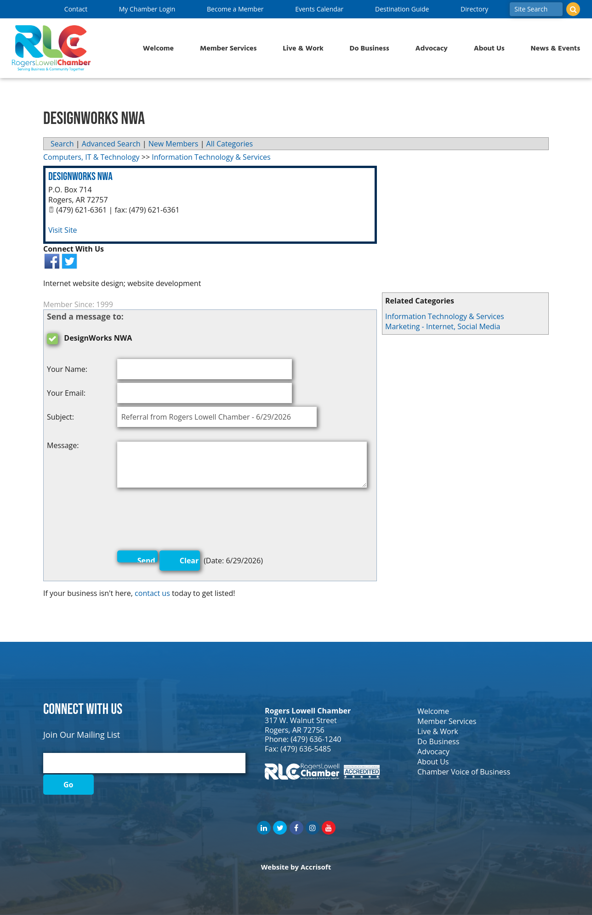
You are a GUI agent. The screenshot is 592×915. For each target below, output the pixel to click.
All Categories (229, 144)
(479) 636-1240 (315, 739)
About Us (489, 48)
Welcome (158, 48)
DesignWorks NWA (80, 176)
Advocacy (432, 48)
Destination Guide (402, 9)
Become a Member (235, 9)
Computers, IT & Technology (91, 157)
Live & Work (303, 48)
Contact (75, 9)
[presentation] (187, 521)
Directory (474, 9)
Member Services (228, 48)
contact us (152, 593)
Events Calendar (319, 9)
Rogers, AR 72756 (294, 730)
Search (62, 144)
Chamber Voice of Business (463, 772)
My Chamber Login (147, 9)
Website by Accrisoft (296, 866)
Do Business (369, 48)
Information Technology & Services (444, 316)
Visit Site (62, 230)
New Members (173, 144)
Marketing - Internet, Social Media (443, 326)
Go (68, 785)
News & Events (556, 48)
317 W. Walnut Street (301, 720)
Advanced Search (111, 144)
